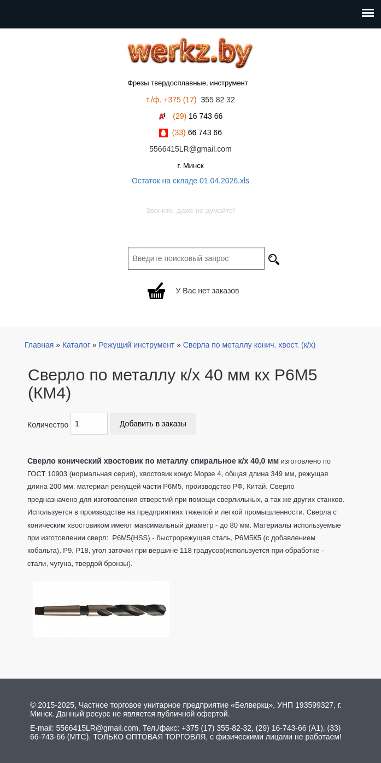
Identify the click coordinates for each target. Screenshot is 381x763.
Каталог (76, 344)
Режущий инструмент (136, 344)
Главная (39, 344)
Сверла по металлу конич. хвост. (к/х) (249, 344)
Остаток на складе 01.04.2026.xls (190, 180)
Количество (47, 424)
